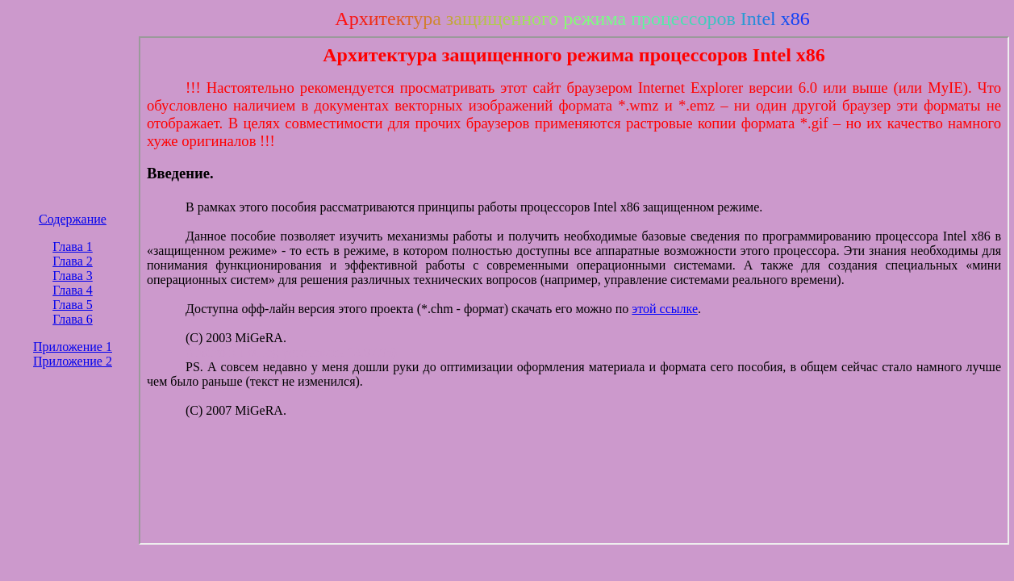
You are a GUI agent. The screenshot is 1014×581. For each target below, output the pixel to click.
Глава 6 (72, 319)
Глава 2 (72, 261)
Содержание (72, 219)
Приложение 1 (72, 346)
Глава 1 (72, 246)
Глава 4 (72, 290)
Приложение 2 (72, 361)
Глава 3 (72, 275)
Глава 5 (72, 304)
